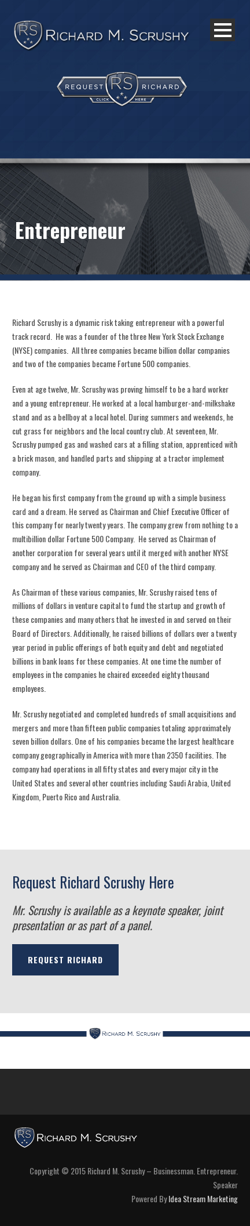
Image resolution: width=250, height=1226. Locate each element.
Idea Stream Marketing (203, 1198)
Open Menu (222, 30)
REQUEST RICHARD (65, 959)
